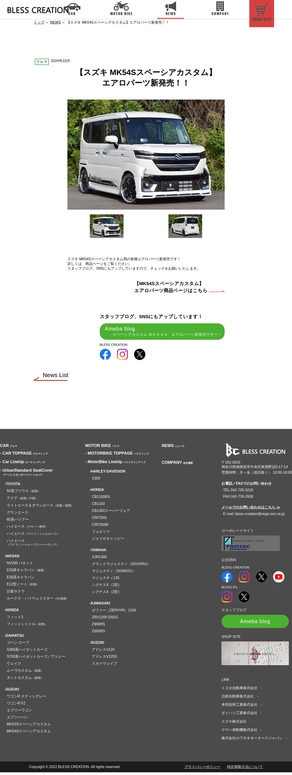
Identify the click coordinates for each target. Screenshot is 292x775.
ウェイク (14, 666)
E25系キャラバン (26, 572)
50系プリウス (23, 493)
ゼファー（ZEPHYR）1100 (114, 613)
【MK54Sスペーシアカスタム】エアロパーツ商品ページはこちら (179, 287)
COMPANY (177, 465)
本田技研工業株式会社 (241, 707)
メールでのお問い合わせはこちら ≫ (250, 510)
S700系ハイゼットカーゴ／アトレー (36, 659)
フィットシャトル (27, 626)
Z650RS (98, 633)
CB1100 (98, 506)
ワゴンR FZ (16, 706)
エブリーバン (17, 720)
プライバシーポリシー (202, 769)
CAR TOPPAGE (24, 455)
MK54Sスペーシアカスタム (29, 733)
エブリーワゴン (19, 713)
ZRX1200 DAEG (105, 620)
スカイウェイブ (104, 666)
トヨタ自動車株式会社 (241, 691)
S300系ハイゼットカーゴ (27, 652)
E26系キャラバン (21, 580)
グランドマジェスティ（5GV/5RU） (121, 566)
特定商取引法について (245, 769)
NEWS (55, 22)
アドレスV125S (104, 659)
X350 (96, 481)
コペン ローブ (18, 645)
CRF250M (100, 527)
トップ (39, 22)
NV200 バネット (20, 565)
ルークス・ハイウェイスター (38, 601)
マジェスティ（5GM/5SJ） (114, 573)
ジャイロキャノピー (108, 541)
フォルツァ (101, 534)
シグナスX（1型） (107, 587)
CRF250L (99, 520)
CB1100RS (101, 499)
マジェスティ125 (105, 580)
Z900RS (98, 626)
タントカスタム (25, 680)
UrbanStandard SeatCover (26, 475)
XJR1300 (99, 559)
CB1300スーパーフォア (111, 513)
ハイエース (27, 529)
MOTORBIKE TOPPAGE (117, 455)
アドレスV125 (103, 652)
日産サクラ (16, 594)
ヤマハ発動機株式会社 (241, 732)
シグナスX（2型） (107, 594)
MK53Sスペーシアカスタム (29, 726)
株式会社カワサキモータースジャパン (253, 741)
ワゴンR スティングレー (26, 699)
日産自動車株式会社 (239, 699)
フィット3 (15, 619)
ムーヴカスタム (25, 673)
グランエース (17, 515)
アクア (22, 500)
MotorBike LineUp (116, 464)
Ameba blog (158, 331)
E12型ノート (23, 586)
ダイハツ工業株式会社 (241, 716)
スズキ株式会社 (235, 724)
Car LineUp (23, 464)
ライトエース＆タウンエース (40, 508)
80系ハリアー (18, 522)
